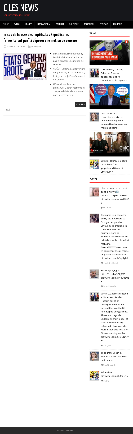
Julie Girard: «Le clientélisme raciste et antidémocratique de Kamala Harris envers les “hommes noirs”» (114, 120)
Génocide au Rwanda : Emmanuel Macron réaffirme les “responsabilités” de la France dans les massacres (69, 89)
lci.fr (8, 109)
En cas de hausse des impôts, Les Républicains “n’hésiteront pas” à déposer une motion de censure (68, 59)
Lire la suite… (80, 104)
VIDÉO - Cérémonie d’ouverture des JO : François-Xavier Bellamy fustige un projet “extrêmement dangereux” (69, 74)
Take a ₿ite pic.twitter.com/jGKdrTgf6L (115, 374)
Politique (36, 46)
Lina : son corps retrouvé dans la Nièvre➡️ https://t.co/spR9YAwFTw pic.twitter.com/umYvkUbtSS (115, 195)
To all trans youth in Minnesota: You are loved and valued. (114, 356)
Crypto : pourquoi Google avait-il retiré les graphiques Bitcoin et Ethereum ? (114, 166)
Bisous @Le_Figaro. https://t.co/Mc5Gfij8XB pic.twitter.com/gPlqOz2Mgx (115, 276)
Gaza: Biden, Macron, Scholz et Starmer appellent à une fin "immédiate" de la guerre (114, 75)
